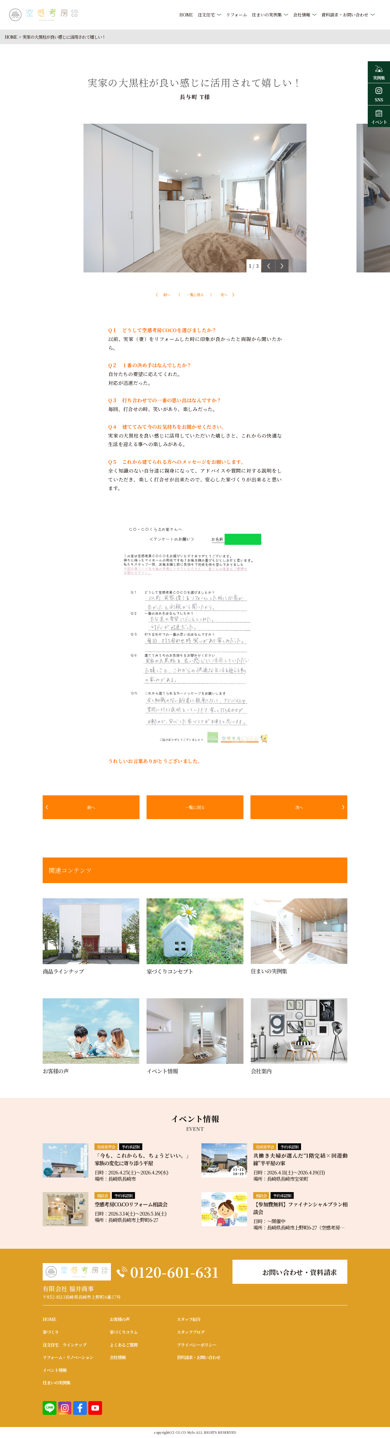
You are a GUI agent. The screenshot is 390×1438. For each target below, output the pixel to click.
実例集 (379, 72)
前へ (166, 294)
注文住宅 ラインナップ (64, 1345)
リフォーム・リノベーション (68, 1357)
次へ (223, 294)
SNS (379, 94)
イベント (379, 116)
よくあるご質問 (123, 1345)
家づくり (50, 1332)
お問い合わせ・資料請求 (299, 1272)
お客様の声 (119, 1319)
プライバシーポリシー (196, 1345)
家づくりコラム (123, 1332)
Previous (268, 265)
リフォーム (236, 15)
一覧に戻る (195, 294)
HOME (186, 15)
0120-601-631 (174, 1272)
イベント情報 (54, 1370)
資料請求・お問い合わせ (344, 15)
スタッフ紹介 (188, 1319)
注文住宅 (206, 15)
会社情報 (301, 15)
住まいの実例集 (267, 15)
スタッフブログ (190, 1332)
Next (282, 265)
